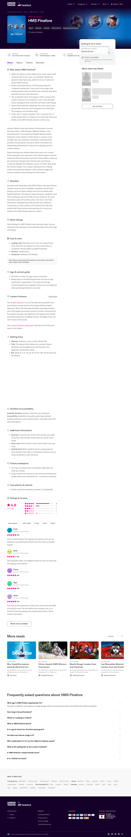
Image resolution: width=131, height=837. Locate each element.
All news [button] (111, 636)
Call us (11, 814)
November (42, 788)
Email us (12, 818)
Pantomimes (11, 784)
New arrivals (33, 781)
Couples (58, 784)
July (8, 788)
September (24, 788)
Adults (66, 784)
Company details (44, 814)
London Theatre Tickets (14, 12)
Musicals (80, 781)
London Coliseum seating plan (22, 325)
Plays (87, 781)
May (109, 784)
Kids (51, 784)
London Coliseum (36, 32)
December (51, 788)
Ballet (116, 781)
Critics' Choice (56, 28)
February (90, 784)
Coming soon (44, 781)
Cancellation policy (44, 824)
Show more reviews (19, 623)
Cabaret (21, 784)
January (81, 784)
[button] (71, 4)
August (15, 788)
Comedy (46, 28)
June (115, 784)
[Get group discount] (87, 51)
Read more (53, 296)
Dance (102, 781)
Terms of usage (43, 821)
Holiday (54, 781)
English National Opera (70, 28)
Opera (26, 12)
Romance (38, 28)
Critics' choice (64, 781)
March (97, 784)
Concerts (30, 784)
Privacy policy (42, 818)
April (104, 784)
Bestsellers (22, 781)
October (33, 788)
